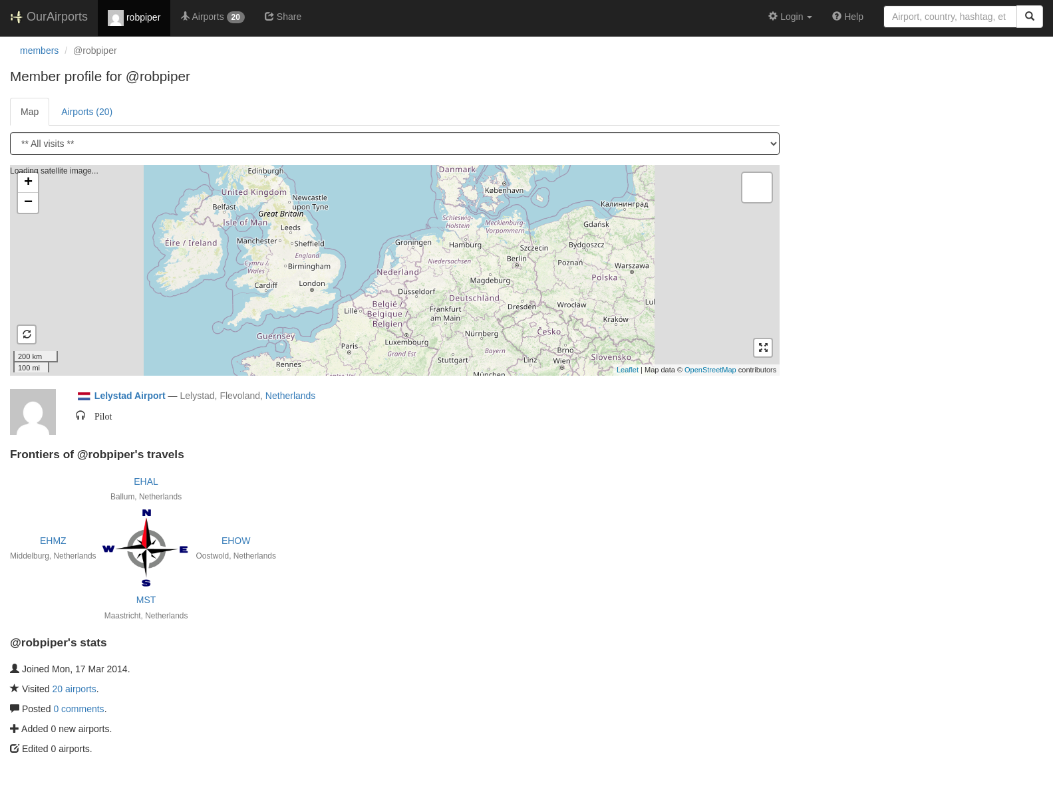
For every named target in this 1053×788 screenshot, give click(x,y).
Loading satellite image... (393, 270)
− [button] (28, 203)
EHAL (146, 481)
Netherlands (290, 395)
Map (30, 111)
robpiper (134, 18)
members (39, 50)
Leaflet (628, 370)
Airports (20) (86, 111)
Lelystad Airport (130, 395)
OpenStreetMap (710, 370)
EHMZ (53, 540)
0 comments (78, 709)
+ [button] (28, 183)
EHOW (236, 540)
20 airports (74, 689)
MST (146, 599)
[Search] (1029, 16)
